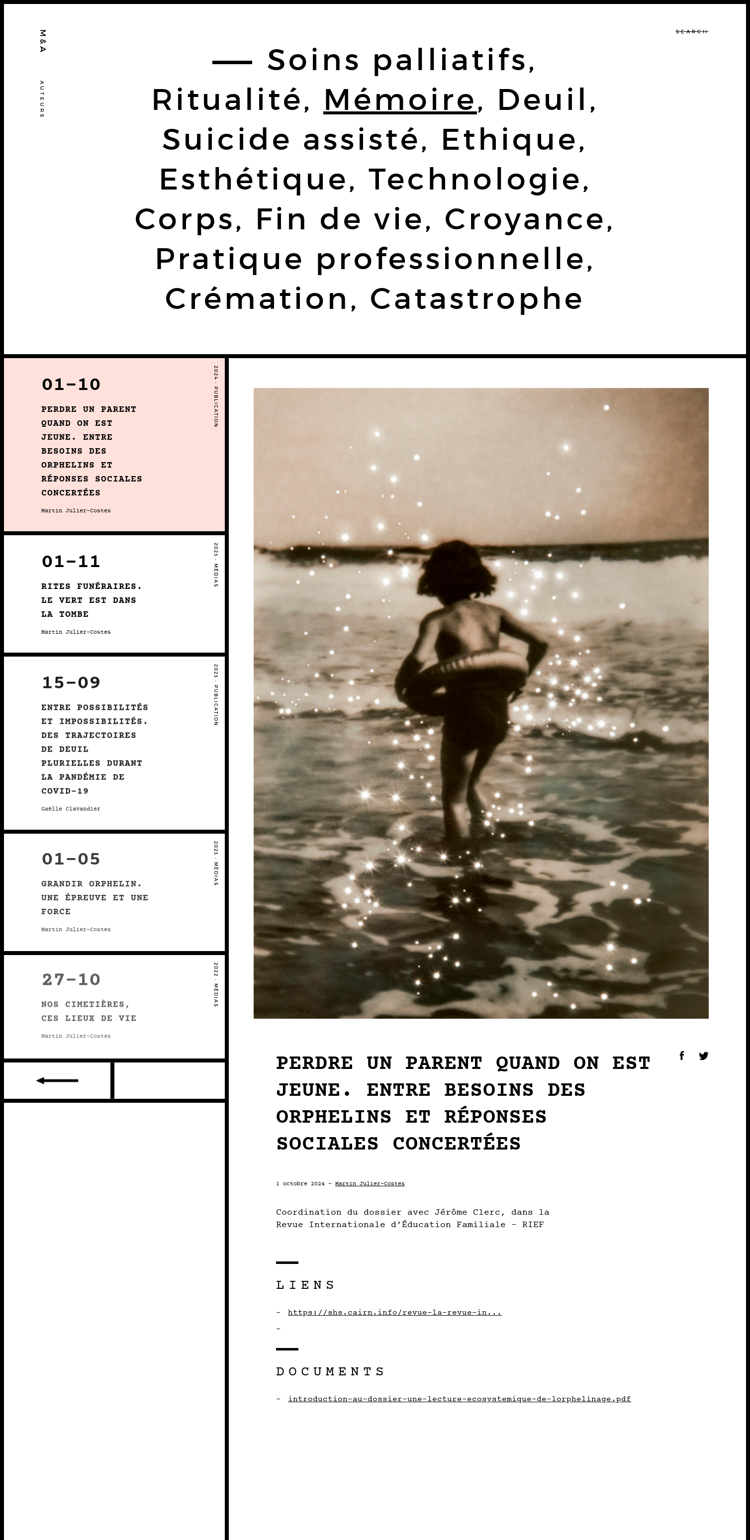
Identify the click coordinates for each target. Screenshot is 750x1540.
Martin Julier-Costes (370, 1184)
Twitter (704, 1056)
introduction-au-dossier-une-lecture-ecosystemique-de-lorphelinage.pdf (459, 1399)
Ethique (509, 139)
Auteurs (42, 100)
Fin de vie (340, 218)
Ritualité (227, 99)
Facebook (681, 1055)
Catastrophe (477, 298)
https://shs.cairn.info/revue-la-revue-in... (395, 1313)
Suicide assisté (291, 139)
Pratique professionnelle (370, 258)
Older (59, 1080)
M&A (43, 41)
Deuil (543, 99)
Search (692, 31)
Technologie (475, 179)
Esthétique (254, 179)
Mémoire (400, 99)
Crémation (257, 298)
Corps (185, 218)
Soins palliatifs (397, 59)
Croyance (525, 218)
